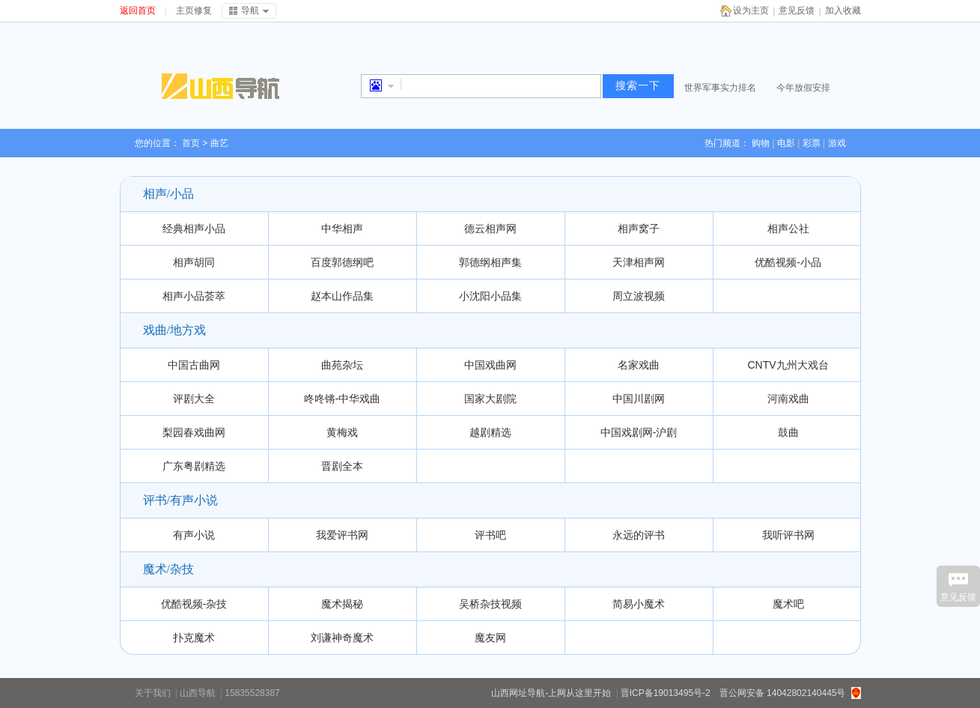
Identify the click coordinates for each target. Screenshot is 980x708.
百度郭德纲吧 (342, 262)
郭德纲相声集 (490, 262)
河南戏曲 (788, 399)
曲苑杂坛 (342, 365)
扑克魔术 (194, 638)
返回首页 (138, 10)
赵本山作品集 (342, 296)
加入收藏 (843, 10)
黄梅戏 (342, 432)
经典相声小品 (193, 229)
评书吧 (490, 535)
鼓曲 (788, 432)
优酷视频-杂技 (194, 604)
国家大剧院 (490, 399)
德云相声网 (490, 229)
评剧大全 (194, 399)
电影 (786, 143)
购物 (761, 143)
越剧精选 (490, 432)
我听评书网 (788, 535)
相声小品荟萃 (193, 296)
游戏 (837, 143)
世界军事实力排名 (720, 87)
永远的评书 (638, 535)
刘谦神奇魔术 (342, 638)
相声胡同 (194, 262)
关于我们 (153, 693)
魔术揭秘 (342, 604)
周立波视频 (638, 296)
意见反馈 (797, 10)
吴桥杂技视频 (490, 604)
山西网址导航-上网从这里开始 (551, 693)
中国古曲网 (194, 365)
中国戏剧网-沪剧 (639, 432)
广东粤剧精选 (193, 466)
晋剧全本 (342, 466)
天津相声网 (638, 262)
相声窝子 (639, 229)
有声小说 (194, 535)
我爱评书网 (342, 535)
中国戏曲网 (490, 365)
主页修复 (194, 10)
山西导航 (198, 693)
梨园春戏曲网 (193, 432)
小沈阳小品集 (490, 296)
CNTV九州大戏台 (787, 365)
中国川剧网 (638, 399)
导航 (250, 10)
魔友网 (490, 638)
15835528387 (252, 693)
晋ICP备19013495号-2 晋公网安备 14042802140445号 (733, 693)
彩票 (812, 143)
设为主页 (751, 10)
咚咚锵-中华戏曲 (342, 399)
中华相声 (342, 229)
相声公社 (788, 229)
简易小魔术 (638, 604)
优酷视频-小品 (788, 262)
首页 (191, 143)
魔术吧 (788, 604)
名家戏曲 (639, 365)
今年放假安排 (803, 87)
